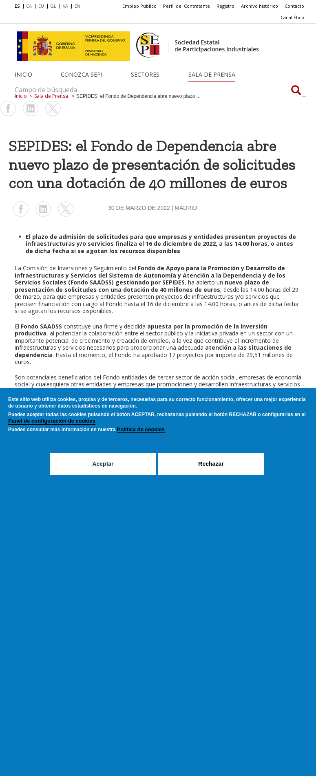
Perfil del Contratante (186, 6)
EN (77, 6)
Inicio (23, 74)
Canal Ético (292, 17)
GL (53, 6)
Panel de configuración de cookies (51, 421)
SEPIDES (173, 282)
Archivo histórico (259, 6)
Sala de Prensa (211, 74)
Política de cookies (141, 429)
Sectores (145, 74)
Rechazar (210, 464)
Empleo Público (139, 6)
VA (65, 6)
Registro (225, 6)
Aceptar (102, 464)
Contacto (294, 6)
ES (17, 6)
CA (29, 6)
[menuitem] (19, 6)
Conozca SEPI (81, 74)
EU (41, 6)
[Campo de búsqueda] (296, 91)
